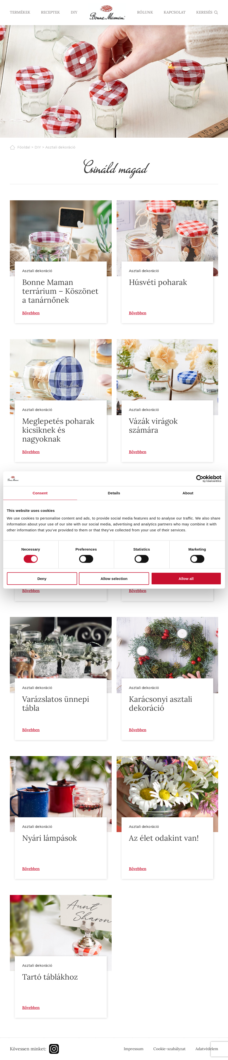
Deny (42, 578)
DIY (73, 13)
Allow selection (114, 578)
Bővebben (31, 312)
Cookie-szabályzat (169, 1048)
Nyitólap (107, 12)
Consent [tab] (40, 493)
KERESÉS (204, 13)
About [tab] (188, 493)
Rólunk (145, 13)
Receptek (50, 13)
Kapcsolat (175, 13)
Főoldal (23, 147)
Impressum (133, 1048)
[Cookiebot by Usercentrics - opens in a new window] (199, 478)
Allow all (186, 578)
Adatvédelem (206, 1048)
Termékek (20, 13)
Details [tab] (114, 493)
